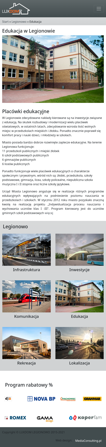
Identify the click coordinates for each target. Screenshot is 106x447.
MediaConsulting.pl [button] (88, 441)
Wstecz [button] (98, 376)
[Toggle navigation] (99, 8)
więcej (49, 213)
